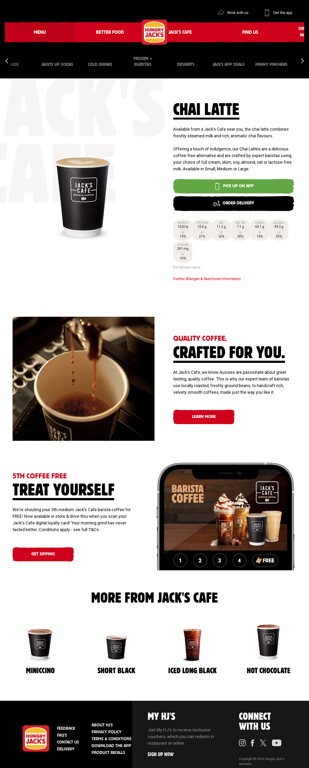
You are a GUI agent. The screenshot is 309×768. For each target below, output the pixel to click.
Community (186, 32)
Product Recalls (108, 748)
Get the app (282, 12)
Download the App (111, 741)
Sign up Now (161, 750)
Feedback (66, 724)
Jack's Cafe (91, 32)
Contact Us (68, 738)
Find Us (126, 32)
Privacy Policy (107, 728)
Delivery (66, 745)
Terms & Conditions (111, 735)
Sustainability (233, 32)
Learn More (204, 412)
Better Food (57, 32)
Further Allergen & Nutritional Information (207, 274)
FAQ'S (62, 731)
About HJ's (102, 721)
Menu (22, 32)
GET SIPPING (43, 550)
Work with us (237, 12)
